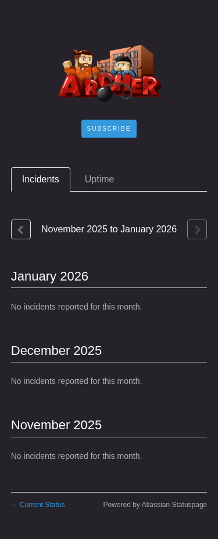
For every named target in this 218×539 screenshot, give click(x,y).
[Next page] (197, 229)
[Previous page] (21, 229)
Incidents (40, 179)
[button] (109, 129)
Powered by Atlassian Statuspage (155, 505)
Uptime (100, 179)
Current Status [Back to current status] (38, 505)
